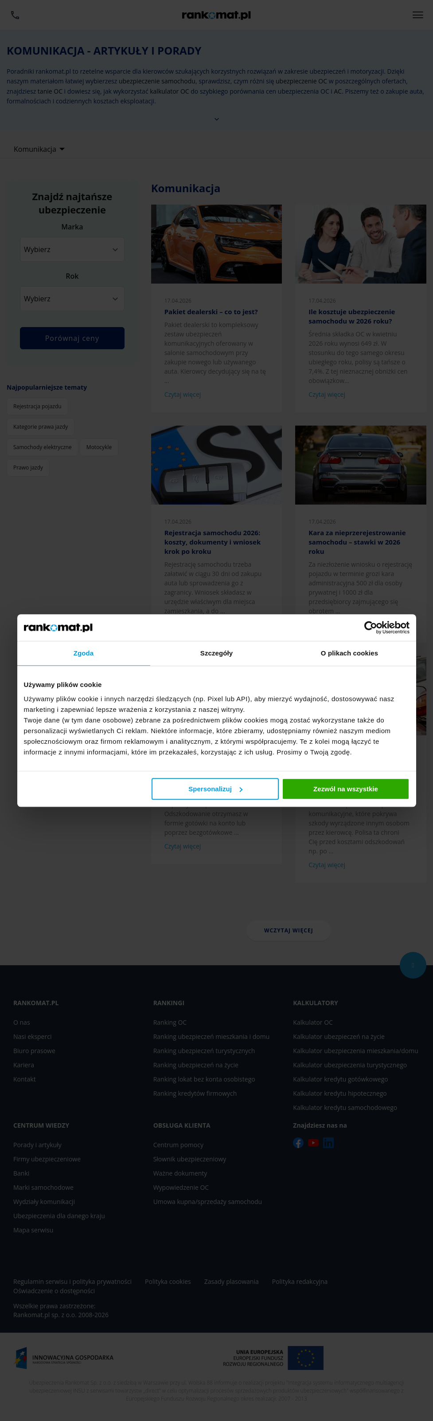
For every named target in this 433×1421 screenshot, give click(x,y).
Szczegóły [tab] (216, 653)
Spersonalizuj (215, 789)
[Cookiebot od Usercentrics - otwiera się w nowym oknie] (371, 627)
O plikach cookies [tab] (349, 653)
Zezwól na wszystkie (345, 789)
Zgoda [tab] (84, 653)
